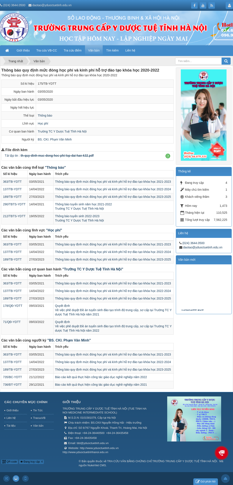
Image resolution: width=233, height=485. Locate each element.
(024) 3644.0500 (14, 5)
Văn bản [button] (93, 50)
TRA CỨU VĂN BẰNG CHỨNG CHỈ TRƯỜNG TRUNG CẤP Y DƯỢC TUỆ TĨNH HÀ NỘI (162, 461)
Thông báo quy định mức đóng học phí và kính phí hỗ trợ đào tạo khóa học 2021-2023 (113, 181)
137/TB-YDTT (12, 189)
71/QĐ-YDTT (12, 322)
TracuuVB (39, 418)
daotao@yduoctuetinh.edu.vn (51, 5)
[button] (168, 156)
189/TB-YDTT (12, 196)
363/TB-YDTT (12, 181)
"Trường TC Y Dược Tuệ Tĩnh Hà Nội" (92, 269)
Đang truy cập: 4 (31, 461)
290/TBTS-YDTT (14, 204)
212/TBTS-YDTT (14, 216)
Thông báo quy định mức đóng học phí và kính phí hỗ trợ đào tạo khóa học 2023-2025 (113, 196)
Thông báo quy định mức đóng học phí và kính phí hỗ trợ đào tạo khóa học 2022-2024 (113, 189)
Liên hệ (11, 418)
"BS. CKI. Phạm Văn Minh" (69, 340)
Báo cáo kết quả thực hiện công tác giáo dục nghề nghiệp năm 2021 (101, 384)
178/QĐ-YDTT (12, 305)
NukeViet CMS (97, 465)
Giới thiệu (12, 410)
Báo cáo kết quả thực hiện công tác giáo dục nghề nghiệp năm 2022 (101, 377)
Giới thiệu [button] (23, 50)
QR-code (9, 461)
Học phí (43, 123)
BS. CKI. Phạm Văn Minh (55, 139)
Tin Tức (38, 410)
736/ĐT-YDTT (12, 384)
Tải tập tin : (49, 155)
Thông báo (45, 115)
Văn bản (38, 425)
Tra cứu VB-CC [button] (46, 50)
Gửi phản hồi (206, 482)
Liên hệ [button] (130, 50)
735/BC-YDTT (12, 377)
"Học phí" (54, 230)
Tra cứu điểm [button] (73, 50)
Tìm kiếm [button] (112, 50)
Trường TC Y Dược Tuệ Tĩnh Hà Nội (62, 131)
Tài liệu (11, 425)
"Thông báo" (55, 167)
